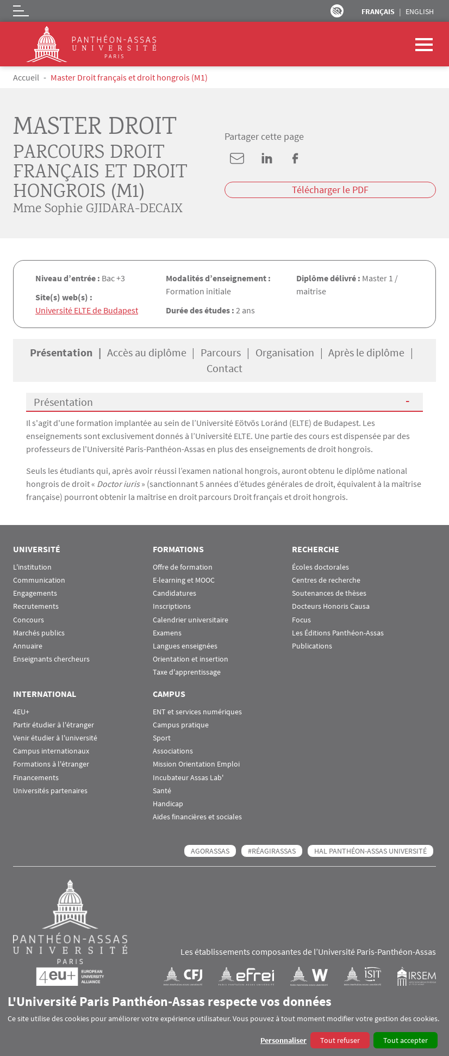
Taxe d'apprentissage (187, 672)
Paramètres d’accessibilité (337, 10)
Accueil (26, 77)
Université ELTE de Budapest (86, 310)
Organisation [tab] (284, 352)
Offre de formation (183, 567)
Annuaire (27, 646)
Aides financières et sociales (197, 817)
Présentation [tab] (61, 352)
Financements (36, 777)
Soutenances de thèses (329, 593)
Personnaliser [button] (283, 1040)
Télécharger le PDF (330, 189)
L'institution (32, 567)
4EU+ (21, 712)
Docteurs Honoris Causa (331, 606)
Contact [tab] (224, 368)
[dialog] (224, 1021)
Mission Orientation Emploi (196, 764)
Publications (312, 646)
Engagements (35, 593)
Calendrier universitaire (190, 620)
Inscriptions (172, 606)
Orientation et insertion (190, 659)
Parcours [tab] (221, 352)
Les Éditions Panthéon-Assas (338, 633)
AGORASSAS (210, 851)
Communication (39, 580)
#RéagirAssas (272, 851)
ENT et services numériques (197, 712)
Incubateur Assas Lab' (188, 777)
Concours (28, 620)
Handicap (168, 803)
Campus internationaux (51, 751)
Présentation (63, 402)
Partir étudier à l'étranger (53, 725)
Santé (162, 790)
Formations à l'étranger (51, 764)
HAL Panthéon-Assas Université (370, 851)
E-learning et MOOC (184, 580)
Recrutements (36, 606)
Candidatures (174, 593)
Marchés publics (39, 633)
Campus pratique (181, 725)
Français (378, 11)
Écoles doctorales (320, 567)
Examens (167, 633)
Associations (173, 751)
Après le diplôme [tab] (366, 352)
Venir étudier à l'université (55, 738)
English (420, 11)
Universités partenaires (50, 790)
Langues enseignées (185, 646)
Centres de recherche (326, 580)
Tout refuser (340, 1040)
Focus (301, 620)
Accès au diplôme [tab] (146, 352)
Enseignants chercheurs (51, 659)
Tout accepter (405, 1040)
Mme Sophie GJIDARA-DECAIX (98, 209)
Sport (162, 738)
